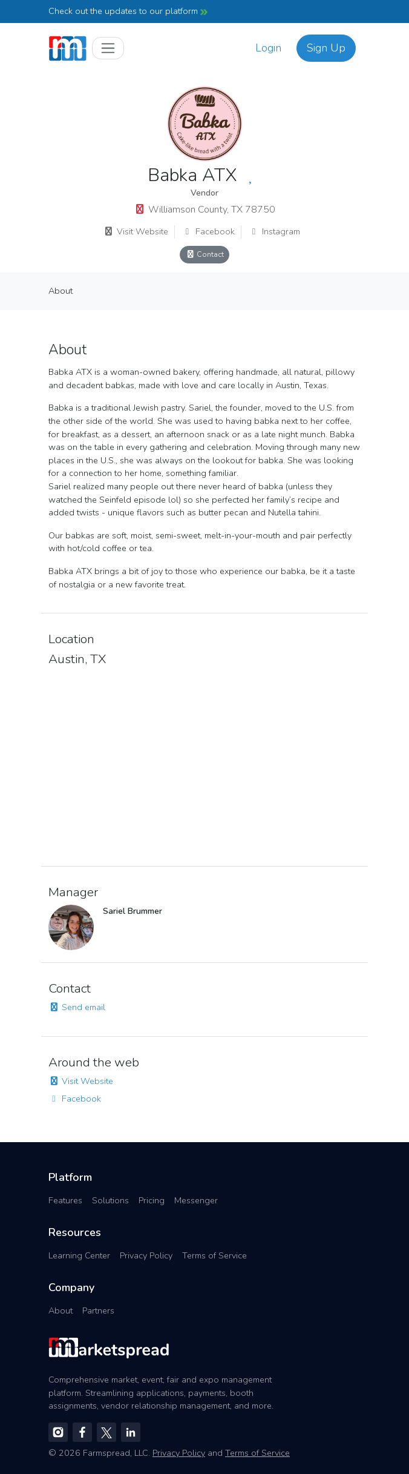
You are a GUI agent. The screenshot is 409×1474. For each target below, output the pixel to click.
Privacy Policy (146, 1255)
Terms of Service (214, 1255)
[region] (204, 763)
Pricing (152, 1200)
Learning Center (79, 1255)
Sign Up (326, 48)
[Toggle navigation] (108, 48)
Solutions (110, 1200)
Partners (98, 1310)
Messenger (196, 1200)
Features (65, 1200)
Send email (76, 1007)
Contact (204, 254)
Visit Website (135, 231)
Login (268, 48)
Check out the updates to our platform (128, 11)
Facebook (208, 231)
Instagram (274, 231)
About (60, 291)
